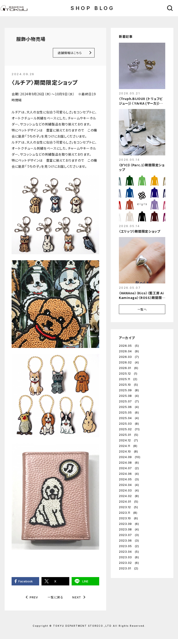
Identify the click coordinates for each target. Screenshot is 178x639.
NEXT (76, 597)
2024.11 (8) (128, 446)
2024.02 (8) (129, 496)
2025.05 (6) (129, 412)
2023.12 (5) (128, 507)
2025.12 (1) (128, 373)
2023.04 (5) (129, 551)
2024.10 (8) (128, 451)
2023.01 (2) (128, 568)
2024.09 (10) (129, 457)
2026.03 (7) (129, 357)
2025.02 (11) (129, 429)
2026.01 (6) (128, 368)
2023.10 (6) (128, 518)
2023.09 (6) (129, 524)
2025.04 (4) (129, 418)
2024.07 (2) (129, 468)
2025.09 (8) (129, 390)
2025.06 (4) (129, 407)
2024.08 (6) (129, 462)
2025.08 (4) (129, 396)
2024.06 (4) (129, 473)
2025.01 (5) (128, 435)
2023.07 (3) (129, 535)
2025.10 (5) (128, 384)
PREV (34, 597)
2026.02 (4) (129, 362)
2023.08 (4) (129, 529)
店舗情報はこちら (70, 53)
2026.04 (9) (129, 351)
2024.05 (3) (129, 479)
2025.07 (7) (129, 401)
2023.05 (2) (129, 546)
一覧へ (142, 309)
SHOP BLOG (92, 8)
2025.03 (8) (129, 423)
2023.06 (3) (129, 540)
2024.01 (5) (128, 501)
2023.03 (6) (129, 557)
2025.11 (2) (128, 379)
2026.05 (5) (129, 345)
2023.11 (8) (128, 512)
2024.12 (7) (128, 440)
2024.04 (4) (129, 485)
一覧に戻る (55, 597)
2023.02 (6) (129, 563)
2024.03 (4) (129, 490)
